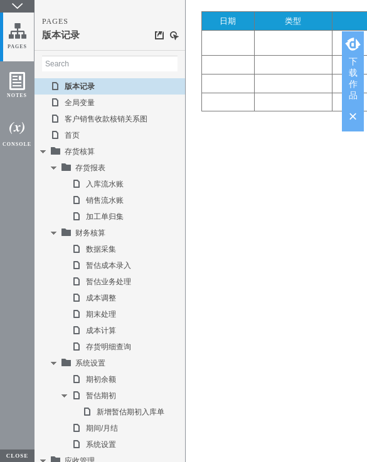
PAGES (17, 46)
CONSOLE (17, 144)
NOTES (17, 95)
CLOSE (17, 456)
